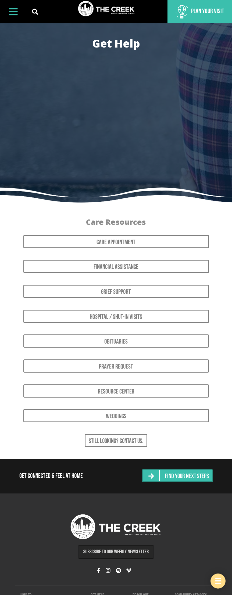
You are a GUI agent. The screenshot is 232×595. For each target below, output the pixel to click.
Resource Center (116, 387)
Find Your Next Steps (186, 470)
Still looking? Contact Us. (116, 435)
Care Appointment (116, 242)
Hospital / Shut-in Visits (116, 314)
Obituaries (116, 339)
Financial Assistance (116, 266)
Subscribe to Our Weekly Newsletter (116, 545)
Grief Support (116, 290)
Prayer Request (116, 363)
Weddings (116, 411)
